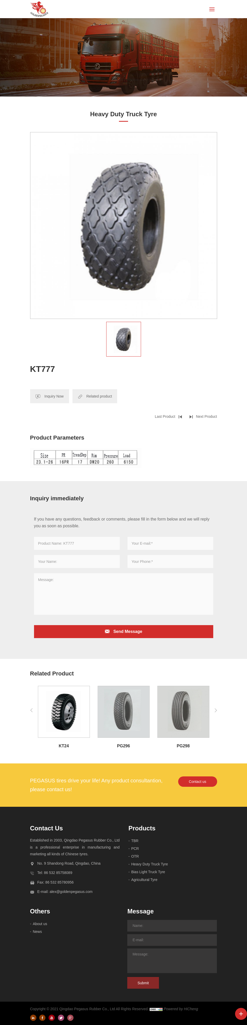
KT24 (64, 746)
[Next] (216, 710)
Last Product (165, 416)
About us (40, 924)
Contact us (197, 782)
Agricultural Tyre (144, 880)
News (37, 932)
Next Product (206, 416)
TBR (134, 841)
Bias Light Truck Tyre (148, 872)
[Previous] (31, 710)
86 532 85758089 (58, 873)
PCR (135, 848)
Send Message (127, 631)
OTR (135, 856)
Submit (143, 983)
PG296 (123, 746)
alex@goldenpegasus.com (71, 892)
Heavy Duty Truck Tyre (149, 864)
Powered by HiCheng (181, 1009)
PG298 (183, 746)
